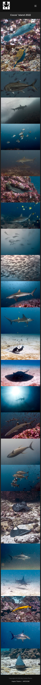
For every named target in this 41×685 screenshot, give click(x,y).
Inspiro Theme (16, 681)
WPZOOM (26, 681)
